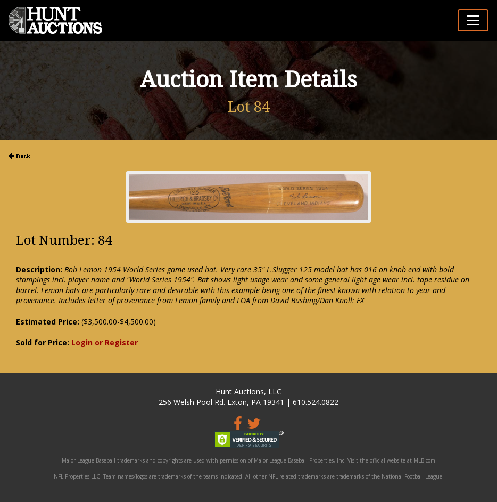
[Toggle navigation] (473, 20)
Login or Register (104, 342)
